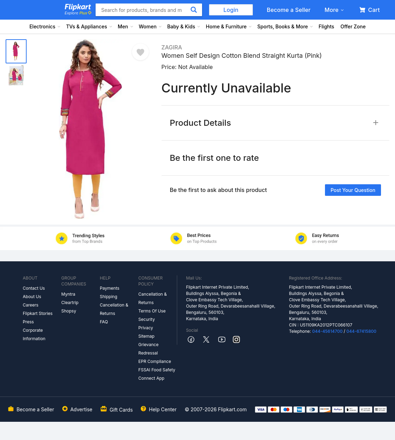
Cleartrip (69, 302)
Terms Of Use (152, 311)
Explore (78, 13)
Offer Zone (353, 26)
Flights (326, 26)
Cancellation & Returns (114, 309)
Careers (31, 305)
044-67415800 (361, 331)
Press (28, 321)
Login (230, 9)
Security (146, 319)
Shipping (108, 296)
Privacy (145, 327)
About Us (32, 296)
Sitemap (146, 336)
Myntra (68, 294)
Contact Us (34, 288)
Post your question (353, 190)
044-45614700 (327, 331)
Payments (109, 288)
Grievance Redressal (148, 349)
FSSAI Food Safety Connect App (156, 374)
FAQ (104, 321)
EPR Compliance (154, 361)
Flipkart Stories (38, 313)
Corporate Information (34, 334)
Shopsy (68, 311)
